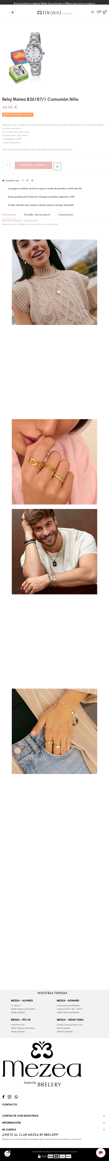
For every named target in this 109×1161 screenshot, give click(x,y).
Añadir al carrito (33, 165)
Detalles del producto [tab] (37, 214)
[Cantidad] (7, 165)
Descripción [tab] (9, 214)
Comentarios (65, 214)
